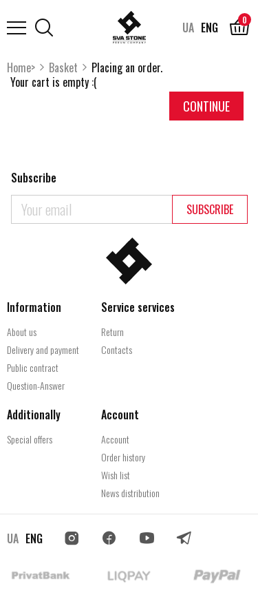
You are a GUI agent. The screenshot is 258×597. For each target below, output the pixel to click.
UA (188, 27)
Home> (21, 67)
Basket (63, 67)
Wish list (115, 475)
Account (115, 439)
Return (112, 331)
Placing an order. (127, 67)
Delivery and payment (43, 349)
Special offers (29, 439)
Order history (123, 457)
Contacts (116, 349)
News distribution (130, 492)
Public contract (32, 367)
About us (21, 331)
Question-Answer (36, 385)
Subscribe (209, 209)
